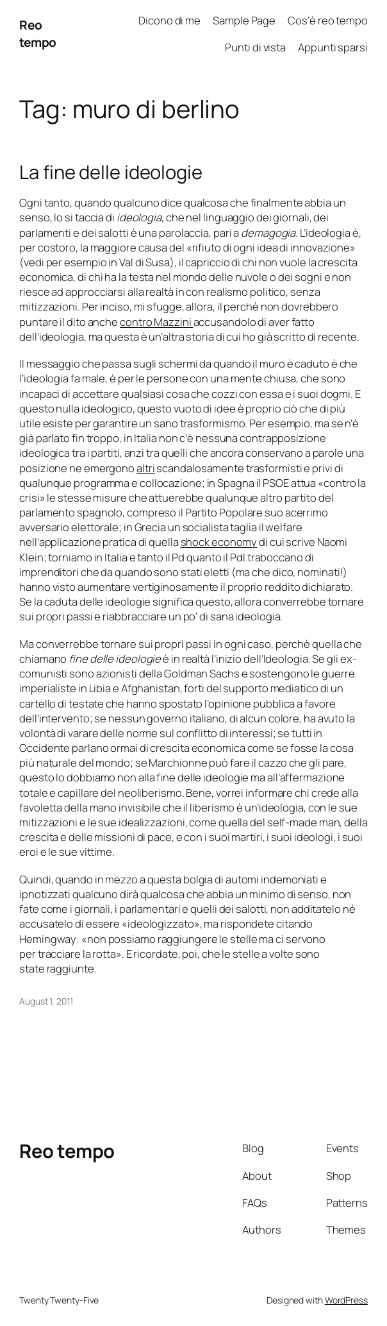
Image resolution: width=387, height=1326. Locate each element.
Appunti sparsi (333, 47)
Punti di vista (255, 47)
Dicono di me (169, 20)
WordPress (346, 1300)
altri (145, 468)
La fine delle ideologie (110, 172)
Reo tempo (37, 34)
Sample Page (244, 20)
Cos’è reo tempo (328, 20)
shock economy (219, 541)
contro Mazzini (157, 321)
